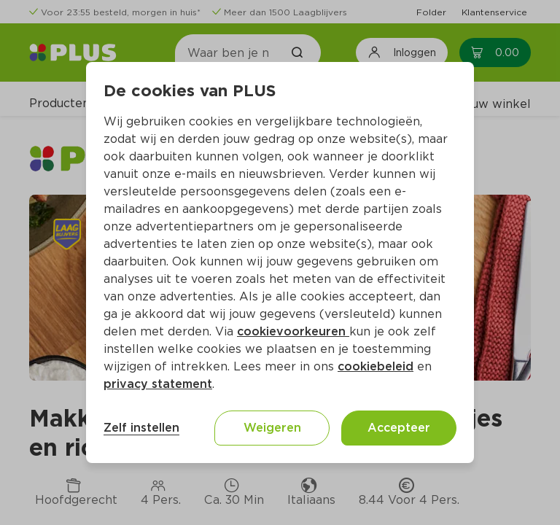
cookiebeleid (375, 366)
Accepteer (399, 428)
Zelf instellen (141, 428)
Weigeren (272, 428)
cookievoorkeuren (293, 331)
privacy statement (158, 384)
